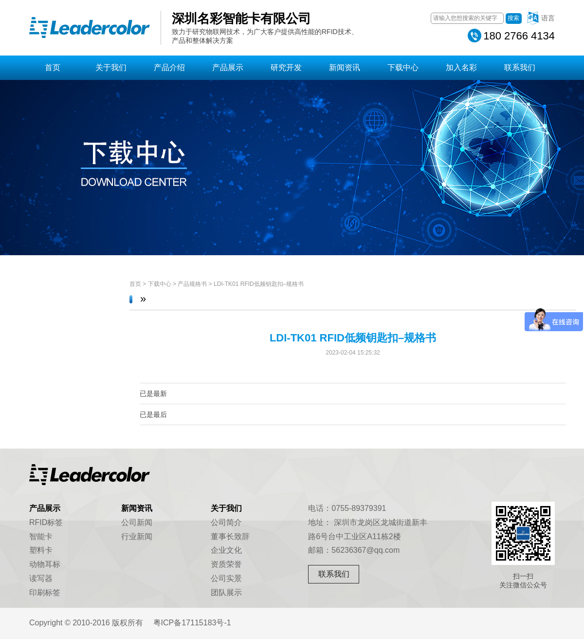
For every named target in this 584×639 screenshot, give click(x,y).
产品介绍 (169, 67)
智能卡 (41, 536)
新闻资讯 (344, 67)
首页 (52, 67)
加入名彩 (461, 67)
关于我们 (111, 67)
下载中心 (403, 67)
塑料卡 (41, 550)
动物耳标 (44, 564)
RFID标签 (46, 522)
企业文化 (226, 550)
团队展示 (226, 592)
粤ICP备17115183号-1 (192, 623)
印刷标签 (44, 592)
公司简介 (226, 522)
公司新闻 (136, 522)
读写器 (41, 578)
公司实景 (226, 578)
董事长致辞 (230, 536)
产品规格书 (192, 284)
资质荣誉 (226, 564)
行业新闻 (136, 536)
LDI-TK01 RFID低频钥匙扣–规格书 (259, 284)
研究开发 (286, 67)
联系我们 (519, 67)
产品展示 (227, 67)
